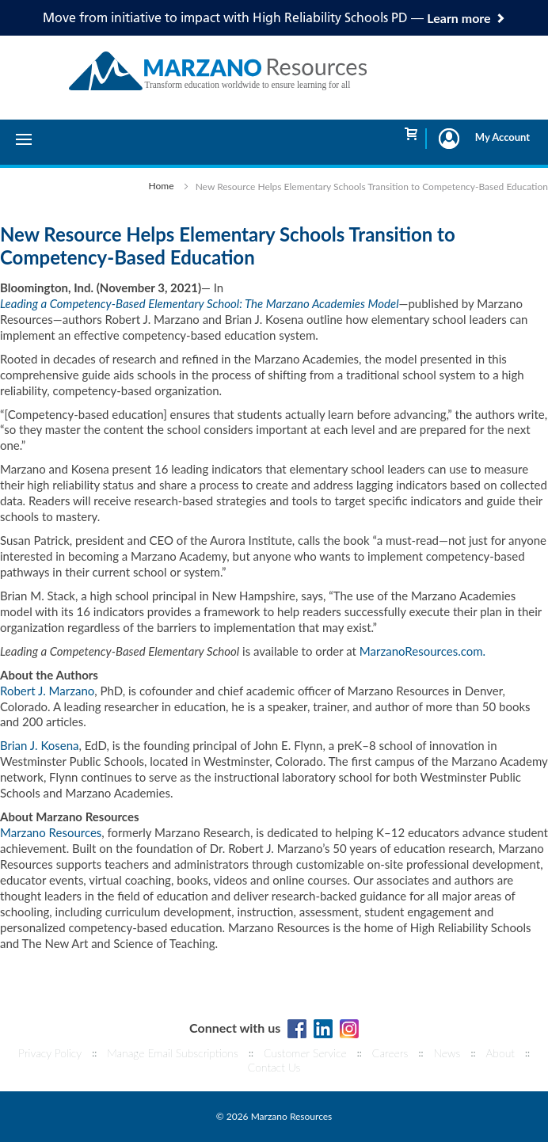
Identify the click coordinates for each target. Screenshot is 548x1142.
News (447, 1053)
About (499, 1053)
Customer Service (305, 1053)
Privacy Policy (50, 1053)
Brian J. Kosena (39, 745)
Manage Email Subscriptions (172, 1053)
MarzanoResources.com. (422, 651)
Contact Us (274, 1067)
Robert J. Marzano (47, 690)
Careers (390, 1053)
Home (161, 186)
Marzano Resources (50, 832)
